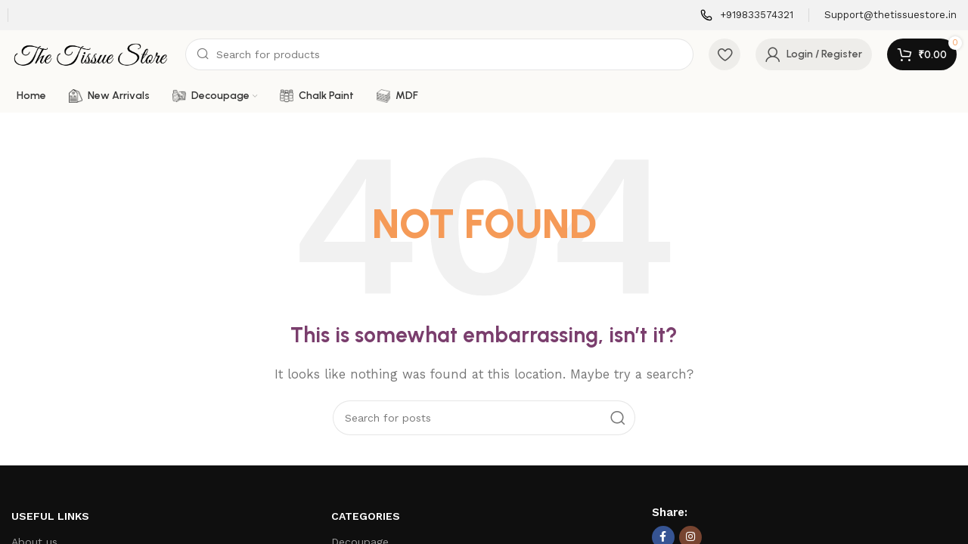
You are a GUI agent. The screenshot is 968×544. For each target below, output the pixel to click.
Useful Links (50, 516)
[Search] (439, 54)
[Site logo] (90, 53)
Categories (365, 516)
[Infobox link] (746, 15)
